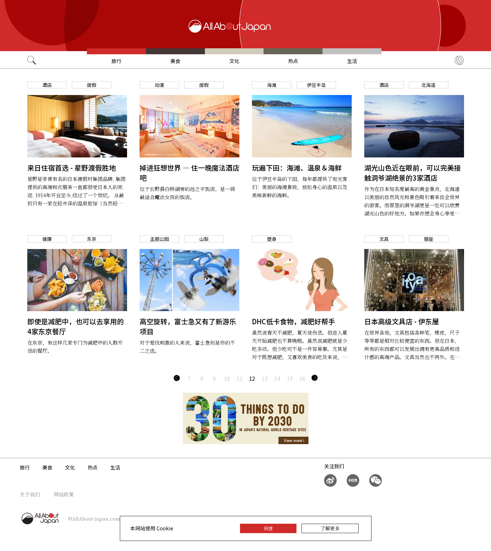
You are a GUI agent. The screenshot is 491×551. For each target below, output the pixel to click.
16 (302, 378)
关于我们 (30, 494)
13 (264, 378)
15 (289, 378)
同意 (268, 528)
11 (239, 378)
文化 (234, 61)
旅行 (116, 61)
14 (277, 378)
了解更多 (330, 528)
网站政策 (64, 494)
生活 (352, 61)
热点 (293, 61)
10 (227, 378)
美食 (175, 61)
